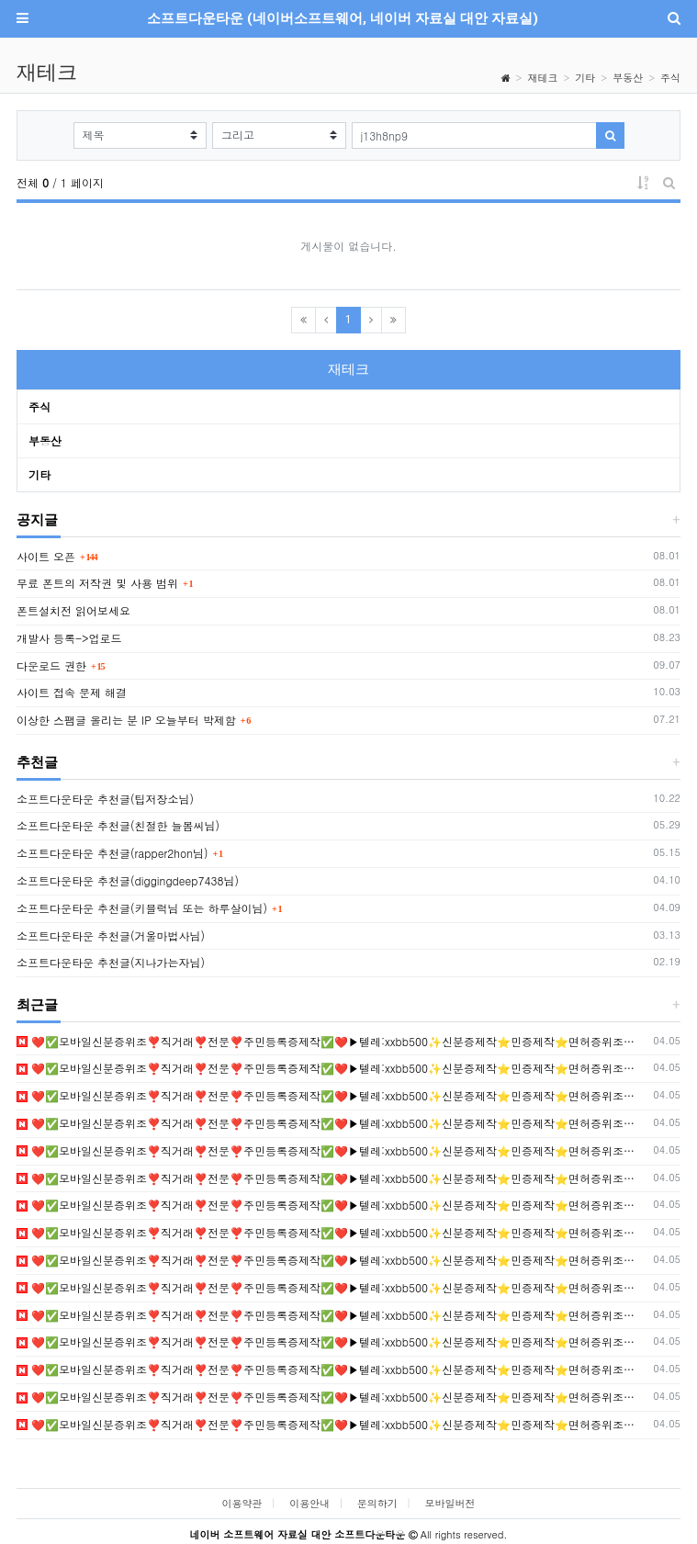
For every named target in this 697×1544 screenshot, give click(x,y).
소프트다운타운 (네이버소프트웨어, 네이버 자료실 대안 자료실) (342, 18)
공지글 (37, 520)
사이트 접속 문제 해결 (72, 692)
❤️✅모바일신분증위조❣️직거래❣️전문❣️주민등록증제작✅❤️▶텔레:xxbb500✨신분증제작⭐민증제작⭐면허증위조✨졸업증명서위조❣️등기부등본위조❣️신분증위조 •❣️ (332, 1041)
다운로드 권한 (51, 665)
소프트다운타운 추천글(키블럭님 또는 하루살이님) (142, 908)
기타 (585, 78)
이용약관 (241, 1503)
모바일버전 (450, 1503)
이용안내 (309, 1503)
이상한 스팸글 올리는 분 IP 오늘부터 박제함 (126, 719)
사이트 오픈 (46, 556)
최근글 (37, 1005)
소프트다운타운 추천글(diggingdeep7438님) (128, 880)
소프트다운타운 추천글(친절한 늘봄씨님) (118, 825)
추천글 (37, 762)
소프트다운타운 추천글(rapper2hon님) (112, 853)
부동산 (628, 78)
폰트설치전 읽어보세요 (73, 610)
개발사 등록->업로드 (69, 638)
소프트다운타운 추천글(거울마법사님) (111, 935)
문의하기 (377, 1503)
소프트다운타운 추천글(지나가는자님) (111, 962)
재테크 (542, 78)
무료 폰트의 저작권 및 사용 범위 (97, 583)
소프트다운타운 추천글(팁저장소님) (105, 798)
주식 (670, 78)
